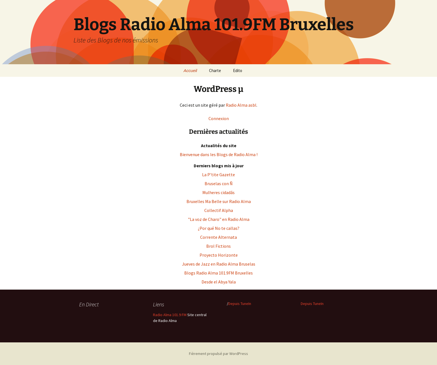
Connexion (218, 118)
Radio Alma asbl (241, 105)
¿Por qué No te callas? (218, 228)
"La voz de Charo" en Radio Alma (218, 219)
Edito (237, 70)
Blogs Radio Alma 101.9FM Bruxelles (218, 273)
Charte (215, 70)
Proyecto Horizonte (219, 255)
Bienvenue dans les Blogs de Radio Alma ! (219, 154)
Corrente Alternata (218, 237)
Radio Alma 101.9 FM (169, 314)
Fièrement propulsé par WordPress (218, 353)
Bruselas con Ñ (219, 183)
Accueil (190, 70)
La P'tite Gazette (218, 174)
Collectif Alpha (218, 210)
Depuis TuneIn (239, 303)
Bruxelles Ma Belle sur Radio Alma (218, 201)
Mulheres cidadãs (218, 192)
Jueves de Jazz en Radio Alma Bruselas (218, 264)
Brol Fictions (218, 246)
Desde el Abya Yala (218, 282)
